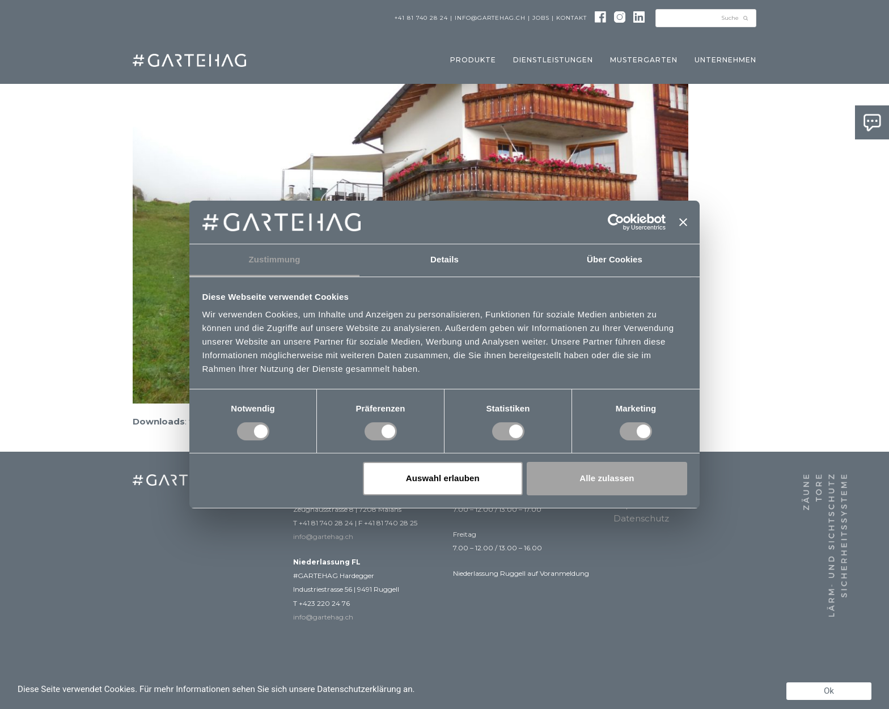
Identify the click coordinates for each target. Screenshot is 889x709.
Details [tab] (444, 259)
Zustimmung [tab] (274, 259)
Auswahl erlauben (443, 478)
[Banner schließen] (683, 222)
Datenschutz (641, 518)
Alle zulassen (606, 478)
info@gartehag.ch (490, 18)
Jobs (540, 18)
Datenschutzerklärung (359, 689)
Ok (829, 691)
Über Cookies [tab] (614, 259)
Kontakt (571, 18)
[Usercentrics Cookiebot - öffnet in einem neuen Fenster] (616, 222)
